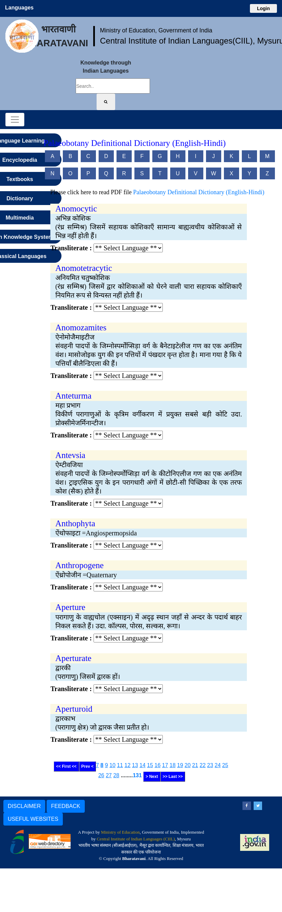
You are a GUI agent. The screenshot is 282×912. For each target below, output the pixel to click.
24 (218, 765)
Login (263, 8)
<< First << (66, 766)
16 (158, 765)
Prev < (87, 766)
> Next (152, 776)
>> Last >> (173, 776)
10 (112, 765)
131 (137, 775)
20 (188, 765)
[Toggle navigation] (14, 119)
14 (142, 765)
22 (203, 765)
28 (116, 775)
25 (225, 765)
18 (173, 765)
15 (150, 765)
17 (165, 765)
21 (195, 765)
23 (210, 765)
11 (120, 765)
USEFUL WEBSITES (33, 819)
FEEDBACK (65, 806)
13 (135, 765)
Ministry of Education (120, 832)
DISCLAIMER (24, 806)
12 (128, 765)
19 (180, 765)
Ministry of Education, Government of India (156, 30)
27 (109, 775)
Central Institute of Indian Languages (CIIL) (136, 838)
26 (101, 775)
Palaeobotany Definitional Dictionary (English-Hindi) (198, 192)
